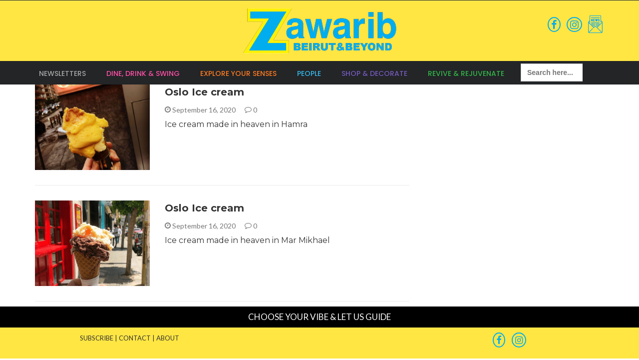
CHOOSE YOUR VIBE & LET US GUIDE (319, 317)
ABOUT (167, 338)
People (309, 73)
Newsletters (62, 73)
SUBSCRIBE (96, 338)
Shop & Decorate (374, 73)
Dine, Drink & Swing (143, 73)
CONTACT (135, 338)
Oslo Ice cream (204, 92)
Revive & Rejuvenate (466, 73)
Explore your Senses (238, 73)
